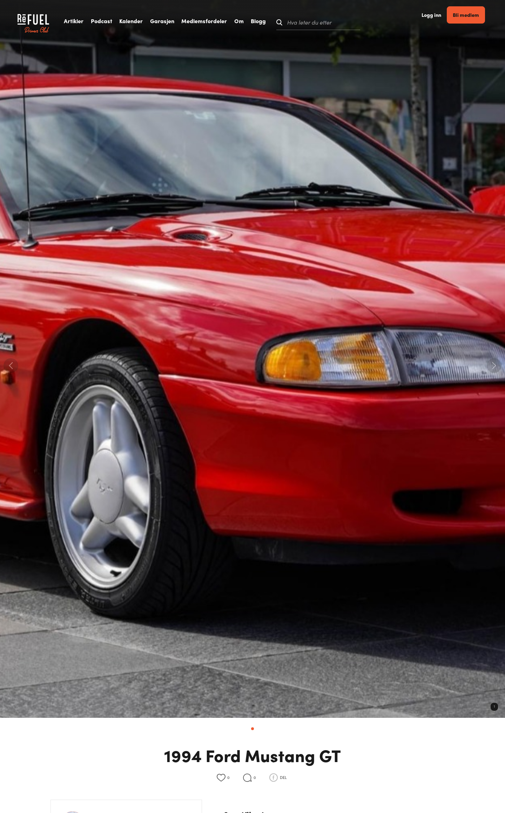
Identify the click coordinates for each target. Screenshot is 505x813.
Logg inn (435, 22)
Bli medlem (470, 22)
